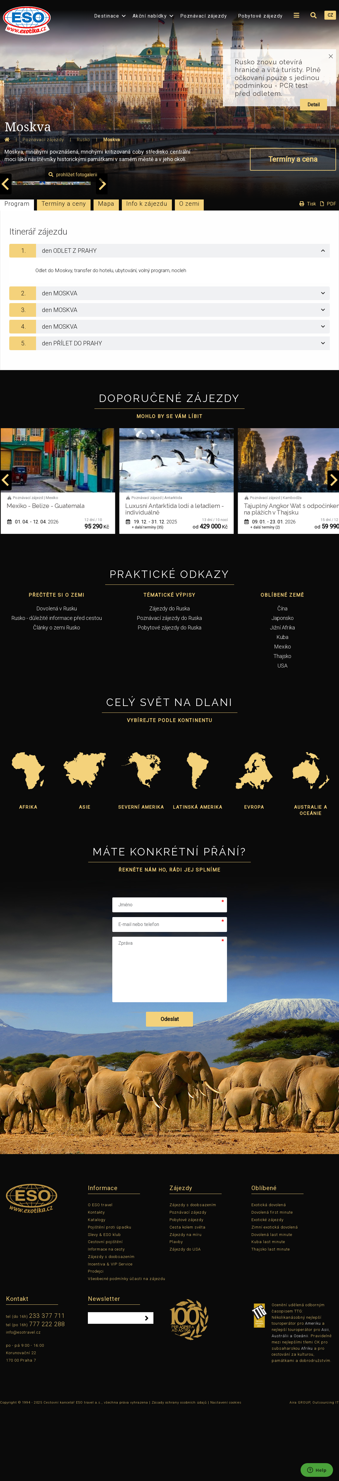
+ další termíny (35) (150, 598)
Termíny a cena (293, 159)
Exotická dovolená (268, 1275)
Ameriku (313, 1394)
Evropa (254, 878)
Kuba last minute (268, 1312)
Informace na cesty (106, 1320)
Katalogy (96, 1290)
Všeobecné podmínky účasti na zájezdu (126, 1349)
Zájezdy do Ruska (169, 679)
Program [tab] (16, 274)
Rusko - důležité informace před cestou (56, 689)
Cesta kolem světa (188, 1298)
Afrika (28, 878)
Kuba (282, 708)
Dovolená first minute (272, 1283)
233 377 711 (47, 1386)
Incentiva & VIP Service (110, 1335)
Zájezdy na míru (186, 1305)
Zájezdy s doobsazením (111, 1327)
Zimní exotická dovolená (274, 1298)
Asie (85, 878)
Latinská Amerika (198, 878)
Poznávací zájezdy (203, 16)
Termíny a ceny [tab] (63, 274)
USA (282, 736)
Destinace (106, 16)
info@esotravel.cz (23, 1403)
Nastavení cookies (226, 1473)
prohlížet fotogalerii (304, 245)
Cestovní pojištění (105, 1312)
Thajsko (282, 727)
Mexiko (282, 717)
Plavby (176, 1312)
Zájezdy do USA (185, 1320)
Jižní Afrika (282, 698)
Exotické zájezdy (267, 1290)
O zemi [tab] (189, 274)
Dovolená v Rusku (56, 679)
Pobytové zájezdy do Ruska (169, 698)
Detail (313, 104)
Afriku (307, 1419)
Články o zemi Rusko (56, 698)
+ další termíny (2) (267, 598)
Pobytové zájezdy (260, 16)
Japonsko (282, 689)
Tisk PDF (316, 274)
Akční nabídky (150, 16)
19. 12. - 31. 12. (153, 592)
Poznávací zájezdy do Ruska (169, 689)
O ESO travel (100, 1275)
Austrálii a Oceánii (290, 1406)
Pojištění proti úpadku (109, 1298)
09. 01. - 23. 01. (272, 592)
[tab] (169, 321)
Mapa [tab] (106, 274)
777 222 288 (47, 1395)
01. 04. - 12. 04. (35, 592)
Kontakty (96, 1283)
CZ (330, 15)
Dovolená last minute (271, 1305)
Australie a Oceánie (310, 881)
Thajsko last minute (270, 1320)
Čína (282, 679)
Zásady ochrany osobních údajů (179, 1473)
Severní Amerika (141, 878)
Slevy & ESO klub (104, 1305)
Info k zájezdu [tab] (146, 274)
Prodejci (96, 1342)
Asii (325, 1400)
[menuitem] (25, 19)
